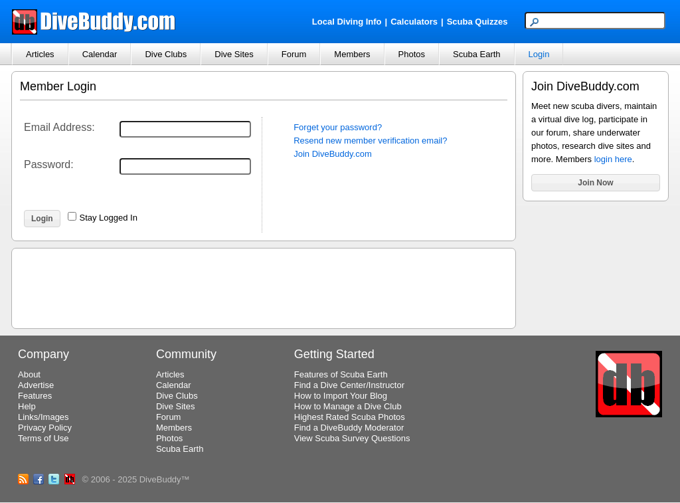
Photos (411, 54)
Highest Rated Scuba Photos (349, 417)
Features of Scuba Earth (341, 374)
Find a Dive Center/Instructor (349, 385)
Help (27, 406)
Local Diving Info (347, 22)
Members (352, 54)
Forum (294, 54)
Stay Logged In (108, 218)
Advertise (36, 385)
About (29, 374)
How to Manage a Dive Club (348, 406)
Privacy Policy (45, 428)
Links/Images (43, 417)
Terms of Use (43, 438)
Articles (40, 54)
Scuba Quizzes (477, 22)
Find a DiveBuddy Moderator (349, 428)
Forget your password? (338, 127)
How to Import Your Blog (340, 396)
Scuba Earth (477, 54)
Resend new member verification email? (370, 141)
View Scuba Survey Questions (352, 438)
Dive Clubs (166, 54)
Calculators (414, 22)
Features (35, 396)
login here (613, 159)
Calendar (100, 54)
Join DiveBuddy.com (333, 154)
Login (539, 54)
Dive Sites (234, 54)
